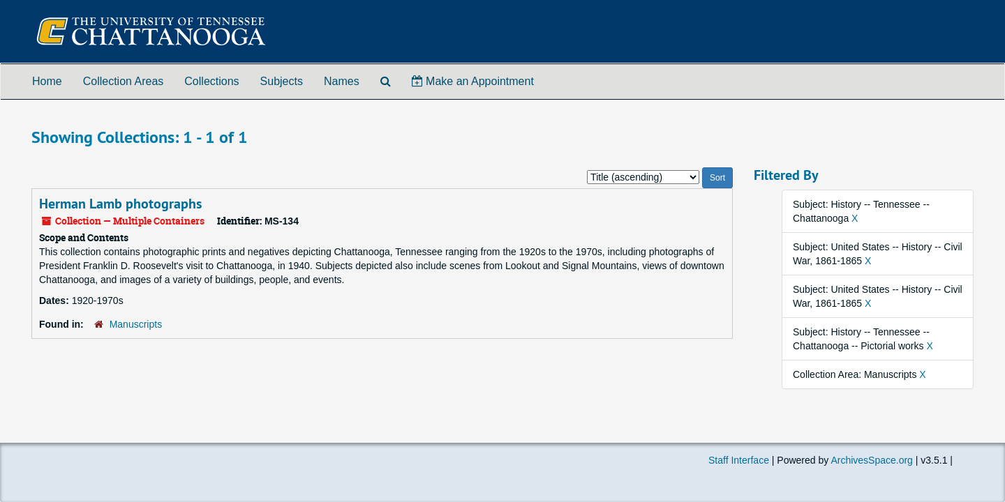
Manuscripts (136, 324)
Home (47, 81)
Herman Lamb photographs (120, 204)
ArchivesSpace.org (872, 460)
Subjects (281, 81)
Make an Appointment (473, 81)
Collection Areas (123, 81)
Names (341, 81)
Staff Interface (738, 460)
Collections (211, 81)
